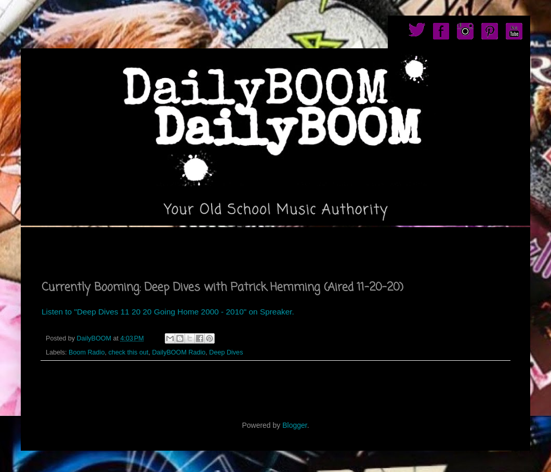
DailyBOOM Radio (178, 352)
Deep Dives (226, 352)
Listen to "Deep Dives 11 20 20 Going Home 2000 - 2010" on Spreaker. (168, 311)
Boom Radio (86, 352)
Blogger (294, 425)
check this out (128, 352)
